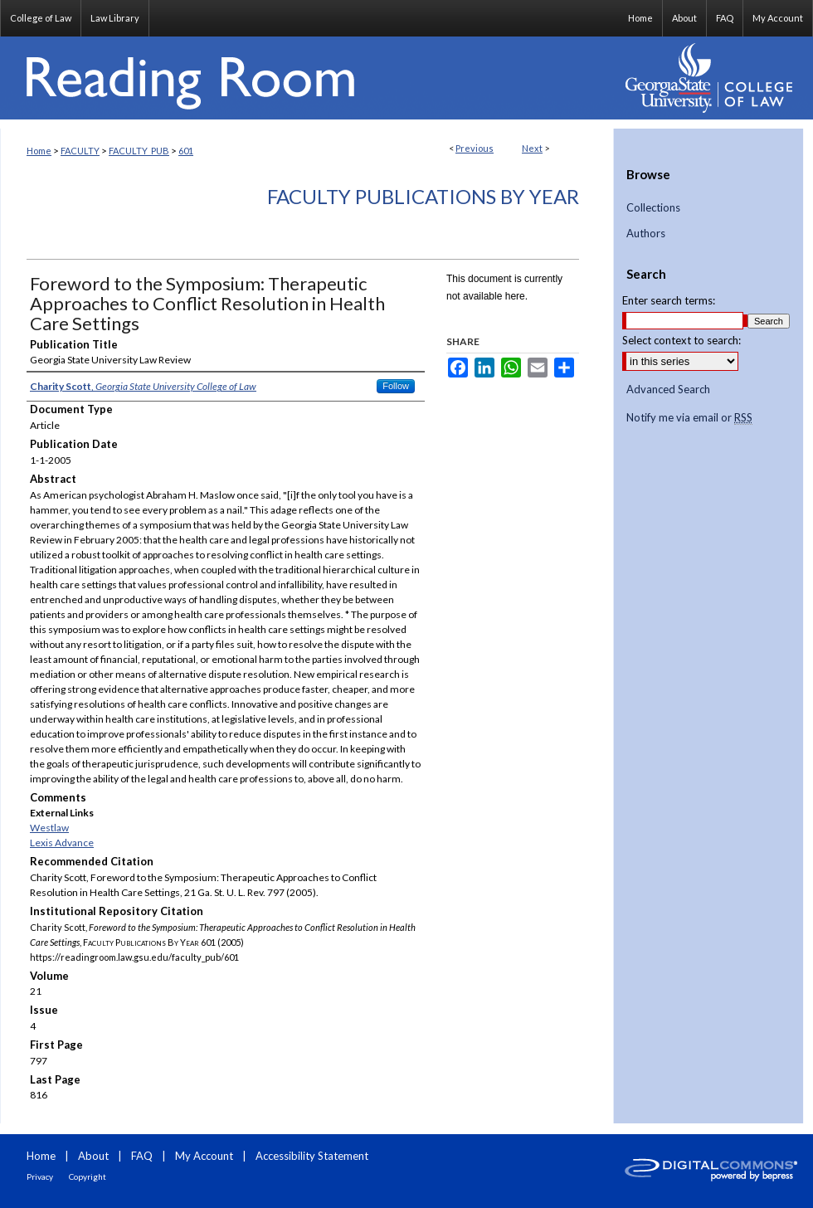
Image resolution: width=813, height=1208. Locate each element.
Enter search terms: (668, 300)
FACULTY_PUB (139, 150)
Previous (474, 148)
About (93, 1155)
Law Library (114, 17)
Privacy (40, 1176)
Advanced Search (668, 389)
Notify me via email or (689, 418)
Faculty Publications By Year (423, 196)
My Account (204, 1155)
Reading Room (307, 78)
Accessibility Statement (312, 1155)
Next (532, 148)
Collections (653, 208)
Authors (645, 233)
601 (185, 150)
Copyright (87, 1176)
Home (39, 150)
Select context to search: (681, 340)
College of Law (40, 17)
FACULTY (80, 150)
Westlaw (49, 827)
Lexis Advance (62, 842)
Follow (395, 386)
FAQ (142, 1155)
